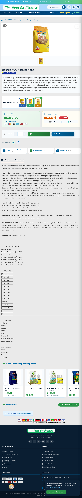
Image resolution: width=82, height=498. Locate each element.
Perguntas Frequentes (50, 455)
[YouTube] (43, 441)
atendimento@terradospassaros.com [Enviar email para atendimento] (55, 477)
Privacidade (7, 458)
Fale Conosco (47, 451)
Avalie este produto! (68, 405)
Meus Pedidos (47, 464)
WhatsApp (64, 1)
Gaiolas (53, 13)
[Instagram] (34, 441)
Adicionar (49, 134)
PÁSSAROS (8, 20)
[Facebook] (39, 441)
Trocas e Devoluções (10, 455)
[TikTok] (52, 441)
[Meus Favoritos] (69, 7)
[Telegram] (47, 441)
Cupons (76, 13)
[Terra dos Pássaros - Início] (21, 7)
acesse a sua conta (24, 413)
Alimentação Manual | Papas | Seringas (27, 20)
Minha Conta (47, 458)
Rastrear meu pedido (48, 1)
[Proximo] (76, 383)
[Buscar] (64, 7)
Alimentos (21, 13)
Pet (46, 13)
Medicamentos (35, 13)
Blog (4, 467)
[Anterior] (5, 383)
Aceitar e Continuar (56, 492)
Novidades (6, 464)
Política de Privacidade (53, 487)
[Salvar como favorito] (77, 26)
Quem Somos (7, 451)
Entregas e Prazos (9, 461)
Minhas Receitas (48, 467)
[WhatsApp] (30, 441)
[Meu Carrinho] (78, 7)
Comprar (34, 134)
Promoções (64, 13)
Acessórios (8, 13)
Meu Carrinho (47, 461)
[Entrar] (74, 7)
